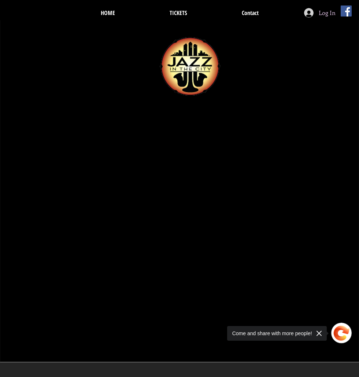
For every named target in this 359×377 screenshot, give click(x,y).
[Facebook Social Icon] (346, 11)
